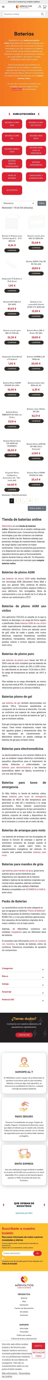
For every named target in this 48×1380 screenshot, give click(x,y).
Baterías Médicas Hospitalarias (12, 163)
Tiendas (24, 1323)
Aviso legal (24, 1306)
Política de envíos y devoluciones (24, 1316)
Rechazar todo (39, 1354)
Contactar (24, 1013)
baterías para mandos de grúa (19, 848)
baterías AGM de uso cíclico (33, 601)
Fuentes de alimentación (24, 1286)
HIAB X (42, 867)
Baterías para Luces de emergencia (36, 150)
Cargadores (16, 910)
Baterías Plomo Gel (12, 137)
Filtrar (41, 203)
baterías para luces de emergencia (27, 774)
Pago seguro (24, 1320)
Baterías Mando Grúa (12, 150)
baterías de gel (13, 681)
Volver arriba (36, 486)
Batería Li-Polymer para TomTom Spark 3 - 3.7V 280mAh (12, 224)
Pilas (24, 1279)
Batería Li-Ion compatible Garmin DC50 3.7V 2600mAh (36, 282)
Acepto (38, 1346)
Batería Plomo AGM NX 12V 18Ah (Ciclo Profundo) (36, 424)
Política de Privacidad (9, 1241)
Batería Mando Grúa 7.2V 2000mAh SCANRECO (12, 421)
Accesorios (12, 190)
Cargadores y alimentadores (36, 177)
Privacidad (24, 1310)
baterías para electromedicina (16, 745)
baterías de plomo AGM (17, 556)
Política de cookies (24, 1313)
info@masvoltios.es (24, 1340)
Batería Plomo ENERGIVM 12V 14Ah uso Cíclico (12, 392)
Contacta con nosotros (24, 1337)
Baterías (24, 1276)
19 (30, 478)
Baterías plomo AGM (12, 124)
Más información (10, 1373)
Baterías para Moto (36, 137)
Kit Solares (24, 1290)
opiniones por (24, 1191)
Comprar (12, 236)
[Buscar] (22, 14)
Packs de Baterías (12, 177)
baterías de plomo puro (17, 638)
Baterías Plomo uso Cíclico (36, 124)
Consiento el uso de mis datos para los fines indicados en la (22, 1240)
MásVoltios (7, 504)
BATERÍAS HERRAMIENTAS (36, 163)
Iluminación (24, 1283)
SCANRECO (31, 867)
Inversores (24, 1293)
